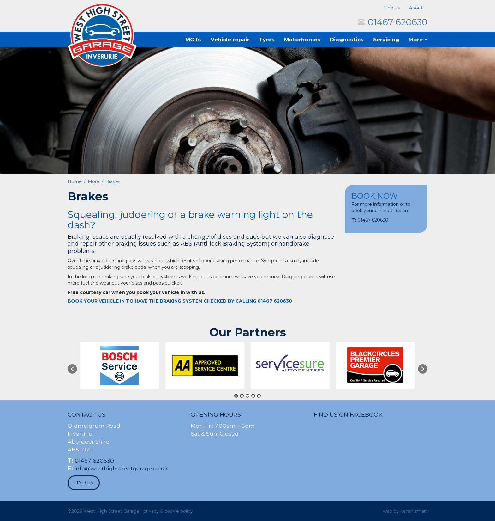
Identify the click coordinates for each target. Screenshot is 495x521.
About (416, 8)
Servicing (386, 39)
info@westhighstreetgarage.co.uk (121, 468)
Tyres (267, 39)
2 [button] (242, 396)
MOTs (193, 39)
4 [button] (253, 396)
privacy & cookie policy (168, 511)
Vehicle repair (230, 39)
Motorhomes (302, 39)
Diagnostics (347, 39)
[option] (120, 365)
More (418, 39)
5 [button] (259, 396)
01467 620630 (397, 22)
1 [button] (236, 396)
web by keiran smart (405, 511)
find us (83, 483)
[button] (72, 369)
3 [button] (247, 396)
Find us (392, 8)
